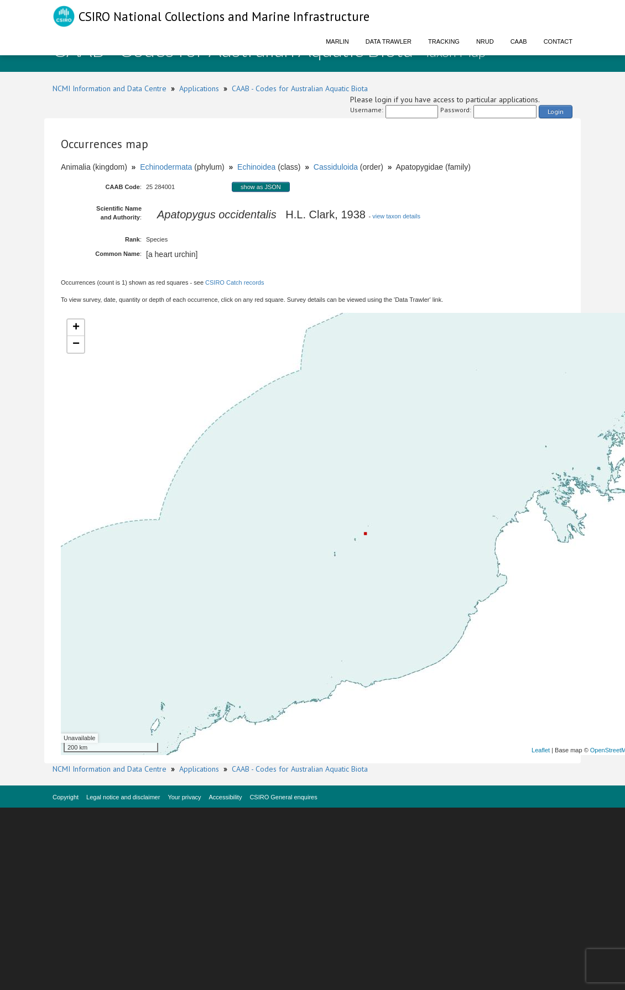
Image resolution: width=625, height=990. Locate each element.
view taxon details (396, 216)
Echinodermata (166, 167)
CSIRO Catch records (234, 282)
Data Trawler (389, 41)
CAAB (519, 41)
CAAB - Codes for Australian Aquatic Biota (300, 88)
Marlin (337, 41)
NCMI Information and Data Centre (109, 88)
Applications (199, 88)
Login (556, 111)
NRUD (485, 41)
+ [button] (76, 327)
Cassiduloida (336, 167)
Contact (558, 41)
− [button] (76, 344)
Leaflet (541, 750)
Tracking (444, 41)
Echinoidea (256, 167)
